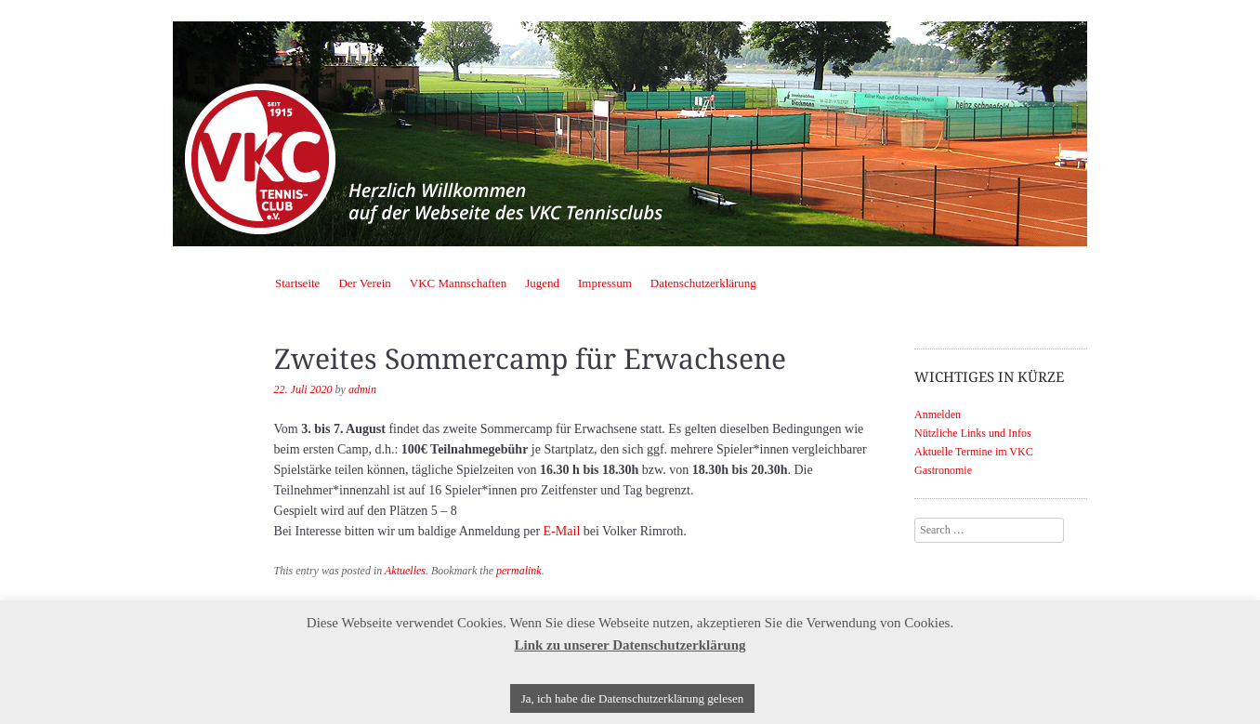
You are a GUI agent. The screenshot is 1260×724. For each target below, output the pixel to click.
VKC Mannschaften (458, 283)
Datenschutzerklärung (703, 283)
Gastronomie (943, 470)
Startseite (297, 283)
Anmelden (937, 414)
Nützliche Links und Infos (972, 433)
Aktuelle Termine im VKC (973, 451)
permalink (519, 570)
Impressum (605, 283)
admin (362, 389)
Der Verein (364, 283)
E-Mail (562, 531)
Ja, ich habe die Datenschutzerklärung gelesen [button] (632, 698)
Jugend (542, 283)
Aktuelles (405, 570)
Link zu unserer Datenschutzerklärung (629, 645)
